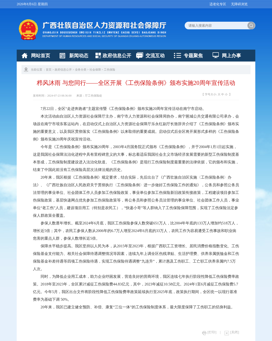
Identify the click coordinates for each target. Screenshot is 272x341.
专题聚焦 (193, 55)
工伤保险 (109, 69)
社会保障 (95, 69)
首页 (49, 69)
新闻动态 (78, 55)
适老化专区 (217, 4)
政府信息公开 (117, 55)
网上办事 (231, 55)
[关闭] (231, 332)
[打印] (209, 332)
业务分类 (80, 69)
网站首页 (40, 55)
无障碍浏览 (239, 4)
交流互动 (155, 55)
